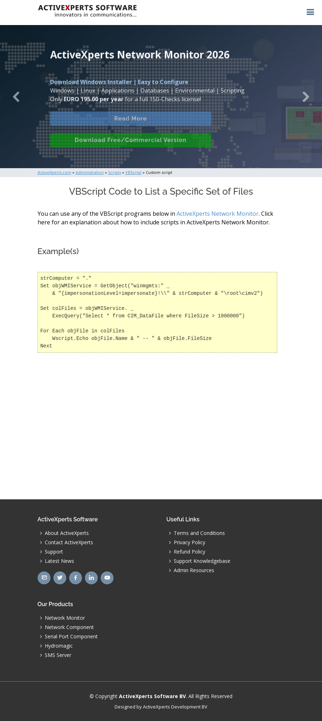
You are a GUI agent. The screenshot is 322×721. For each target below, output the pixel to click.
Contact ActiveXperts (69, 542)
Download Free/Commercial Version (131, 144)
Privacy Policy (189, 542)
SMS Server (58, 655)
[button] (16, 96)
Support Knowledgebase (202, 561)
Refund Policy (189, 551)
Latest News (59, 561)
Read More (130, 123)
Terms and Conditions (199, 533)
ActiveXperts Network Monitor (218, 214)
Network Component (69, 627)
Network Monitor (65, 617)
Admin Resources (194, 570)
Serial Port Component (71, 636)
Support (54, 551)
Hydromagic (59, 645)
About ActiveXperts (67, 533)
